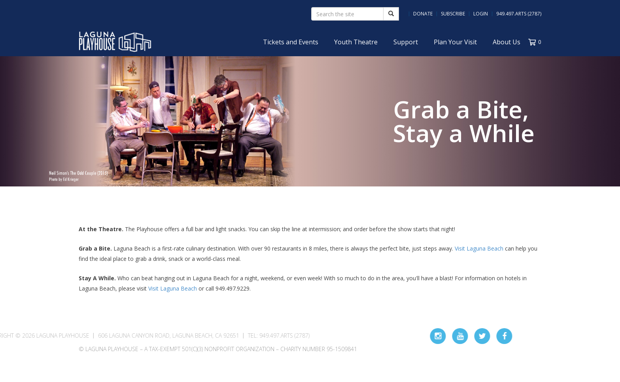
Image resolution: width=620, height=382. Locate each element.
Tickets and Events (290, 42)
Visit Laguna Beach (479, 248)
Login (480, 13)
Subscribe (453, 13)
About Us (506, 42)
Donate (423, 13)
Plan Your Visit (455, 42)
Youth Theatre (356, 42)
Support (405, 42)
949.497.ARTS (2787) (518, 13)
